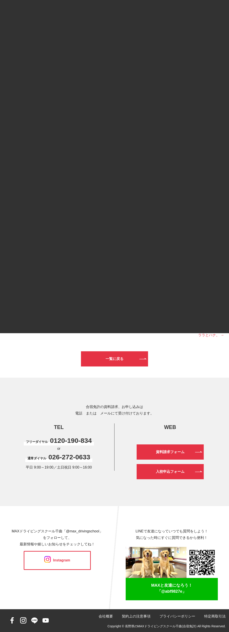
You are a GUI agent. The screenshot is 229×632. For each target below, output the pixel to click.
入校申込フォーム (170, 471)
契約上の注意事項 (136, 616)
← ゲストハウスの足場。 (25, 327)
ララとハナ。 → (211, 335)
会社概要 (106, 616)
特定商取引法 (215, 616)
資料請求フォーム (170, 452)
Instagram (57, 560)
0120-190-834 (71, 440)
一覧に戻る (114, 359)
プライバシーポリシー (177, 616)
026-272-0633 (69, 457)
